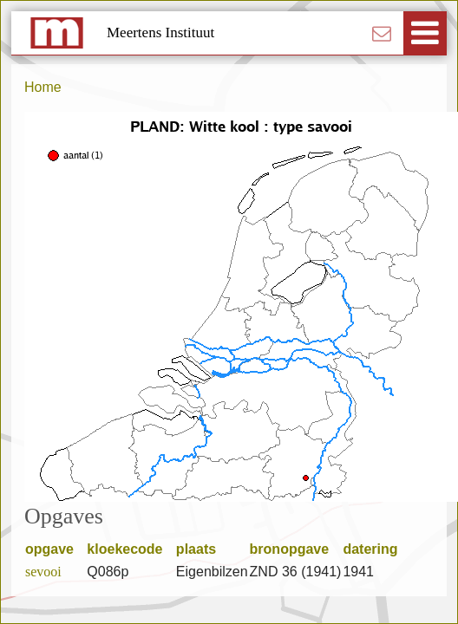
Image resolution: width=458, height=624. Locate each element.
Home (43, 87)
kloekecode (130, 549)
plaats (202, 549)
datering (376, 549)
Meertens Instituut (160, 32)
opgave (55, 549)
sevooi (43, 571)
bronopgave (295, 549)
